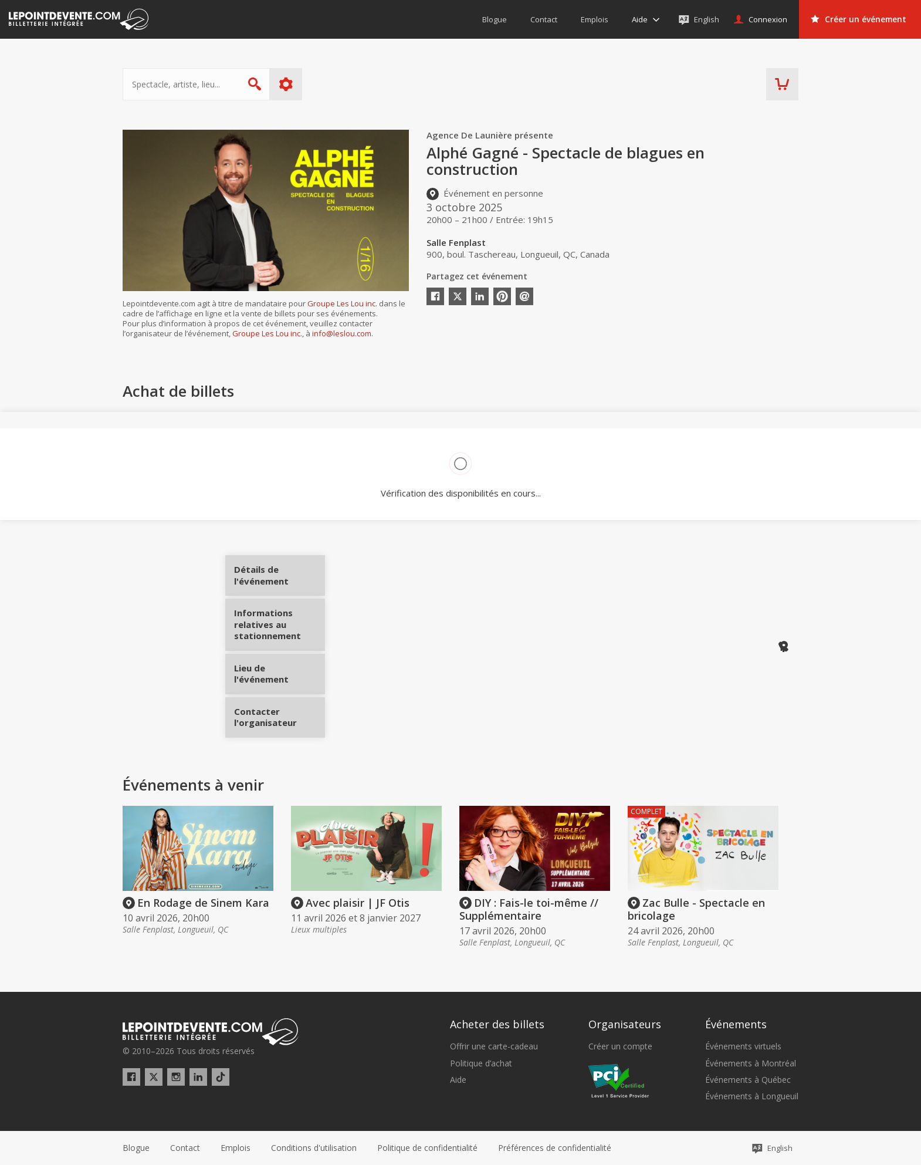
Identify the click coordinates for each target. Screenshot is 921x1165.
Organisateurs (624, 1024)
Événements (736, 1024)
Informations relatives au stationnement (279, 629)
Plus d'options (286, 84)
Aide (458, 1080)
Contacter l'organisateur (279, 713)
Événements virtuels (743, 1046)
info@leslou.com (341, 333)
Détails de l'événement (279, 579)
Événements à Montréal (750, 1063)
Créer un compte (620, 1046)
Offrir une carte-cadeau (494, 1046)
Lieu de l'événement (279, 670)
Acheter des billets (497, 1024)
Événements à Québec (748, 1080)
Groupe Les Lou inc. (342, 303)
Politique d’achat (481, 1063)
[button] (554, 1148)
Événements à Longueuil (751, 1096)
